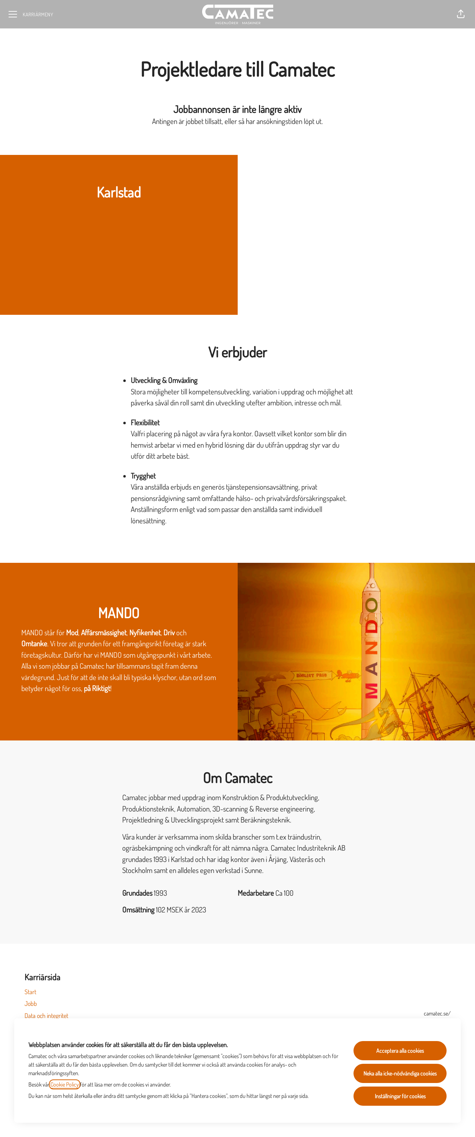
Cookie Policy (64, 1084)
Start (30, 992)
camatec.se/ (437, 1013)
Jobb (31, 1003)
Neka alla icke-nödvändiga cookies (400, 1073)
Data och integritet (46, 1015)
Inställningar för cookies (400, 1096)
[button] (461, 14)
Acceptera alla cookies (400, 1050)
